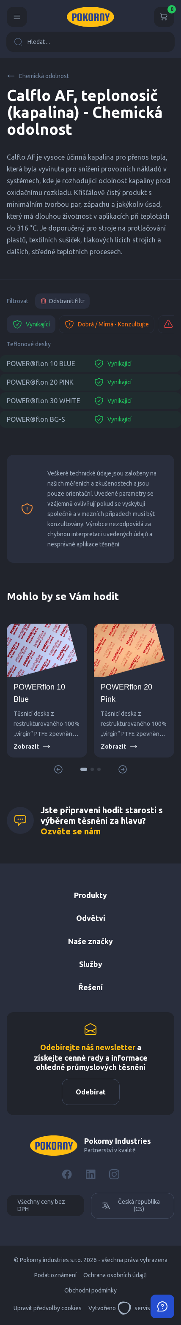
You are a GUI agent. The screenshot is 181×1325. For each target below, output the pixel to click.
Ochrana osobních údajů (115, 1275)
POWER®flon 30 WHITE (43, 401)
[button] (83, 769)
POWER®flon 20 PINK (40, 382)
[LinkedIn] (90, 1174)
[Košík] (164, 17)
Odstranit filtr (62, 301)
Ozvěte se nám (71, 831)
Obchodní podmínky (90, 1290)
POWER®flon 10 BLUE (41, 363)
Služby (90, 964)
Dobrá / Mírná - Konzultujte (106, 324)
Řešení (90, 987)
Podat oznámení (55, 1275)
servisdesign (143, 1308)
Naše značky (90, 941)
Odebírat (91, 1092)
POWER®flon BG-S (36, 419)
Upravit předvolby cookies (48, 1308)
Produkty (90, 895)
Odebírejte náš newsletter (87, 1047)
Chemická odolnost (38, 76)
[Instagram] (114, 1174)
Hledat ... (32, 42)
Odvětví (90, 918)
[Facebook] (67, 1174)
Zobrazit (32, 746)
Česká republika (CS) (130, 1205)
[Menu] (17, 17)
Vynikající (31, 324)
